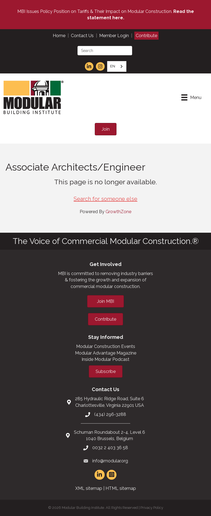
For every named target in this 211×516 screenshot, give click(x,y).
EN (112, 66)
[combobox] (116, 66)
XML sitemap (88, 488)
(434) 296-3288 (110, 414)
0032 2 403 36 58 (110, 447)
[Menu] (191, 97)
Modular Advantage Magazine (105, 353)
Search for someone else (105, 199)
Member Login (114, 35)
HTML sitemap (121, 488)
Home (59, 35)
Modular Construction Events (105, 346)
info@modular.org (110, 460)
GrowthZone (118, 211)
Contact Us (82, 35)
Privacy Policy (151, 508)
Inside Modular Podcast (105, 359)
